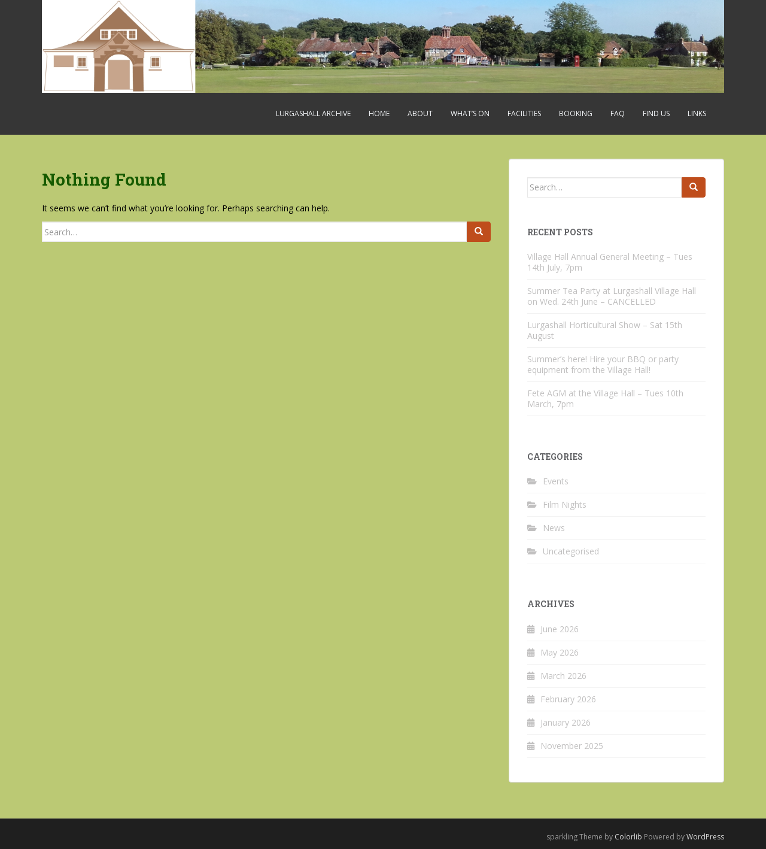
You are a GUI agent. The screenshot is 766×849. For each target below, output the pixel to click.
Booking (575, 113)
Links (697, 113)
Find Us (656, 113)
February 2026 (568, 699)
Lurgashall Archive (313, 113)
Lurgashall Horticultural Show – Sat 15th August (604, 330)
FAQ (617, 113)
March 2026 (563, 675)
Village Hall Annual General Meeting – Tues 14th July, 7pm (609, 262)
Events (556, 481)
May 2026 (559, 652)
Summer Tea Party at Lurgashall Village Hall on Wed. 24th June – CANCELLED (611, 296)
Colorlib (628, 837)
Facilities (524, 113)
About (420, 113)
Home (379, 113)
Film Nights (564, 504)
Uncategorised (571, 551)
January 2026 (565, 722)
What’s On (470, 113)
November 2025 (571, 745)
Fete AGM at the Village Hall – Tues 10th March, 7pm (605, 398)
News (554, 527)
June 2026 (559, 629)
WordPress (705, 837)
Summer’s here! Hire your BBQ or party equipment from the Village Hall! (603, 364)
